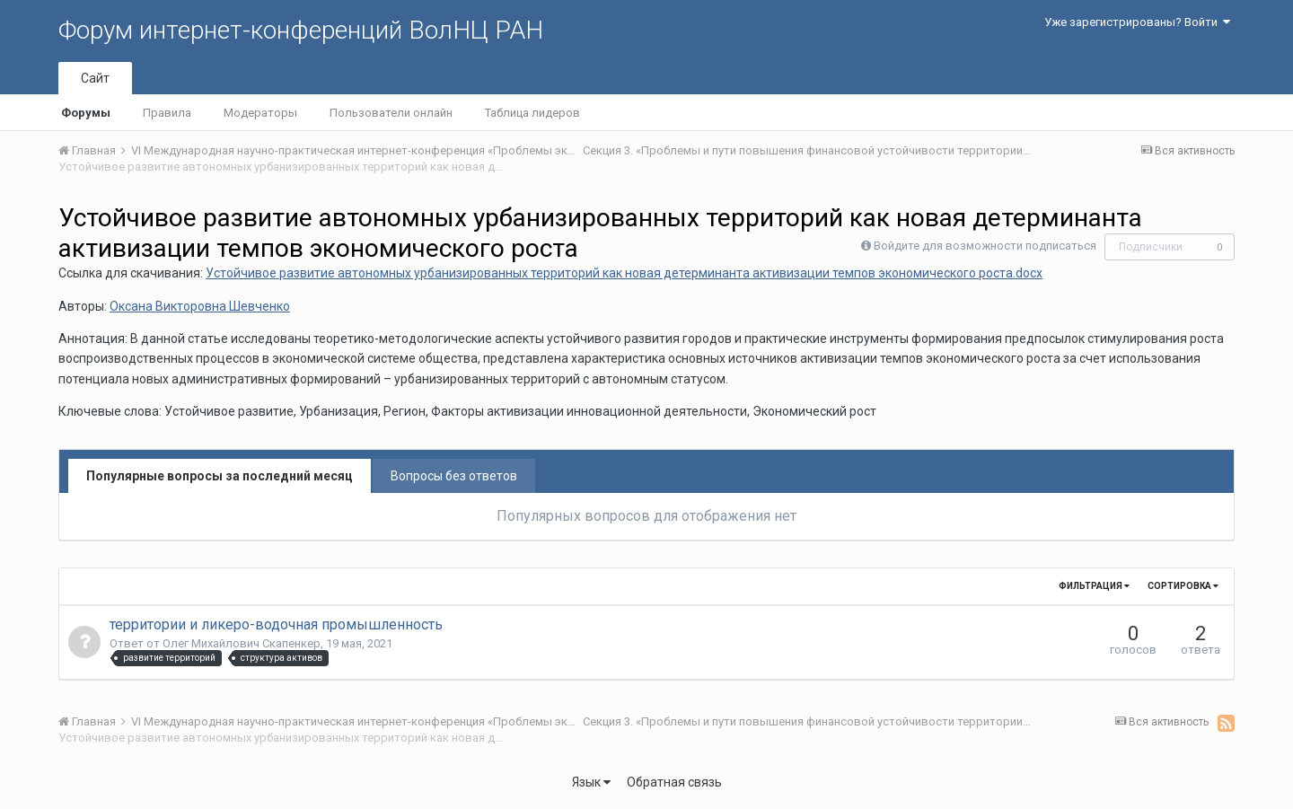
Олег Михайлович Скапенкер (242, 643)
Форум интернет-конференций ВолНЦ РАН (300, 30)
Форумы (85, 112)
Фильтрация (1094, 586)
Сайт (95, 78)
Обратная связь (674, 782)
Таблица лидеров (532, 112)
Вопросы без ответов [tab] (454, 476)
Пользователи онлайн (391, 112)
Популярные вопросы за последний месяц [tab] (219, 476)
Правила (167, 112)
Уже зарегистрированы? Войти (1137, 22)
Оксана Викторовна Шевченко (200, 306)
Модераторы (260, 112)
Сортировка (1183, 586)
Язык (591, 782)
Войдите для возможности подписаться (985, 245)
